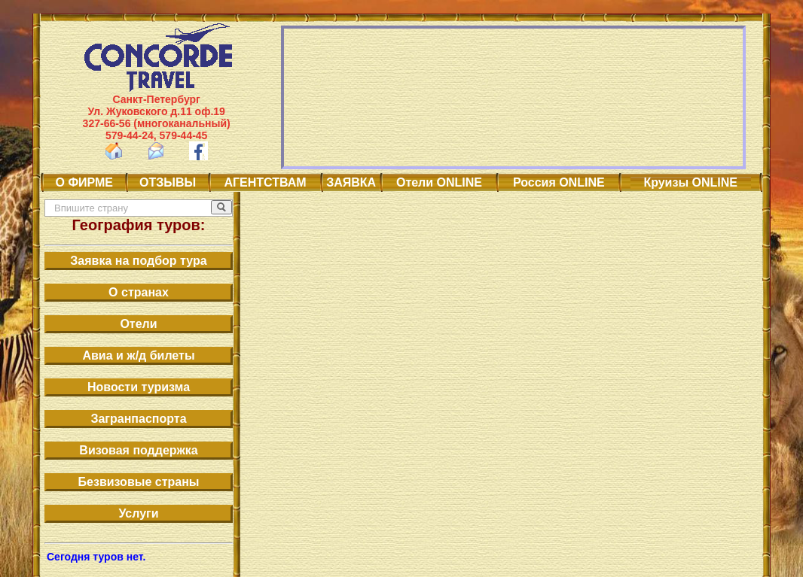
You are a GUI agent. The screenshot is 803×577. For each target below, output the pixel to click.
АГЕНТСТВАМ (265, 182)
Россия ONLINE (558, 182)
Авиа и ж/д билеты (138, 355)
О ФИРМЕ (84, 182)
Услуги (138, 513)
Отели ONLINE (439, 182)
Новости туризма (138, 387)
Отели (138, 323)
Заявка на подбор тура (138, 260)
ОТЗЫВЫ (168, 182)
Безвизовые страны (139, 481)
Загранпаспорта (138, 418)
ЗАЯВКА (351, 182)
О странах (138, 292)
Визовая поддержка (138, 450)
